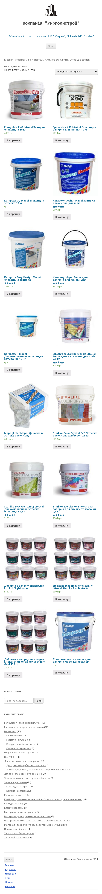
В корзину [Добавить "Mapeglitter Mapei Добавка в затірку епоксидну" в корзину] (13, 446)
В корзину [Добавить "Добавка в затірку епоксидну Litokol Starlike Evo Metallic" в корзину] (62, 599)
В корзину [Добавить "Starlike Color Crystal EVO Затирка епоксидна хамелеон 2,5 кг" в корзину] (62, 446)
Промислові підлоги (15, 829)
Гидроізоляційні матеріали (19, 752)
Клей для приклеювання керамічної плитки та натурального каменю (43, 799)
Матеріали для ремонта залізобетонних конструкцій (34, 824)
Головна (9, 865)
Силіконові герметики (18, 748)
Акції (7, 877)
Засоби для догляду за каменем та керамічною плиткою (38, 769)
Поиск (39, 700)
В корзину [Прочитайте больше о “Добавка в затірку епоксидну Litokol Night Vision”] (13, 599)
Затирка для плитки (57, 59)
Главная (8, 59)
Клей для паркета (14, 795)
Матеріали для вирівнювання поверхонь (27, 816)
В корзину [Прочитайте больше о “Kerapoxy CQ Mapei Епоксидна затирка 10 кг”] (13, 214)
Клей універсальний (15, 807)
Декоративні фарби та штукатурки (26, 765)
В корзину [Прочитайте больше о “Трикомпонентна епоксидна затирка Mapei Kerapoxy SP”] (62, 672)
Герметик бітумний (17, 739)
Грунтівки (9, 756)
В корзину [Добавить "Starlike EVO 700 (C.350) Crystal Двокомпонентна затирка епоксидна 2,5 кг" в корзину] (13, 525)
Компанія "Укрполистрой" (51, 23)
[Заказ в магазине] (76, 72)
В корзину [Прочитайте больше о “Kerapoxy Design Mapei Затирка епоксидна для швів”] (62, 217)
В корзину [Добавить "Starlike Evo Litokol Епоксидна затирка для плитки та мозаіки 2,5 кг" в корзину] (62, 525)
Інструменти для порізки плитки (22, 722)
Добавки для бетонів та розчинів (23, 773)
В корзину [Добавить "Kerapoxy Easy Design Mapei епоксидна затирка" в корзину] (13, 293)
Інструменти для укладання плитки (24, 727)
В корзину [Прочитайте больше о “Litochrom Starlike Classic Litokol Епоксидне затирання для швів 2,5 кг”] (62, 373)
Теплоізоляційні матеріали (19, 833)
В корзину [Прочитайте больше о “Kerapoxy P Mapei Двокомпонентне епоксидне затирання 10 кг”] (13, 369)
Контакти (10, 886)
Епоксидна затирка (17, 786)
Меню (51, 46)
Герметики (10, 731)
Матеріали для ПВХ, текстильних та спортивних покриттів (37, 820)
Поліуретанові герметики (20, 744)
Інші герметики (14, 735)
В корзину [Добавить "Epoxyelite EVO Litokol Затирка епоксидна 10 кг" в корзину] (13, 140)
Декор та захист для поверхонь (22, 761)
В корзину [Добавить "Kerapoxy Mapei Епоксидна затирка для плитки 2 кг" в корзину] (62, 293)
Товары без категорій (16, 837)
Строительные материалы (29, 59)
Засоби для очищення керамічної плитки (27, 778)
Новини (9, 882)
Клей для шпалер (14, 803)
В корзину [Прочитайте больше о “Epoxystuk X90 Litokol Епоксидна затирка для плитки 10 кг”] (62, 140)
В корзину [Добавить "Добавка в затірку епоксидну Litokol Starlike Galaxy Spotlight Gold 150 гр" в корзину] (13, 675)
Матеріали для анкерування (20, 812)
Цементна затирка (17, 790)
